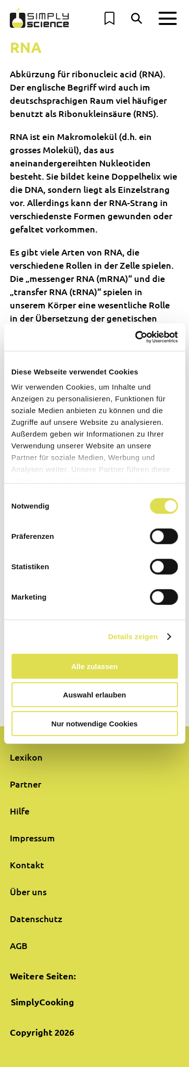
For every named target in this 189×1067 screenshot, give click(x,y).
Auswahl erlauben (94, 695)
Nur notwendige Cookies (95, 723)
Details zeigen (133, 636)
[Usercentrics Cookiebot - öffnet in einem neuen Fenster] (135, 337)
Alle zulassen (94, 666)
